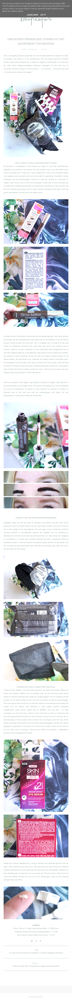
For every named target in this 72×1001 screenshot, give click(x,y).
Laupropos (38, 997)
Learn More (32, 15)
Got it (43, 15)
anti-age (44, 49)
